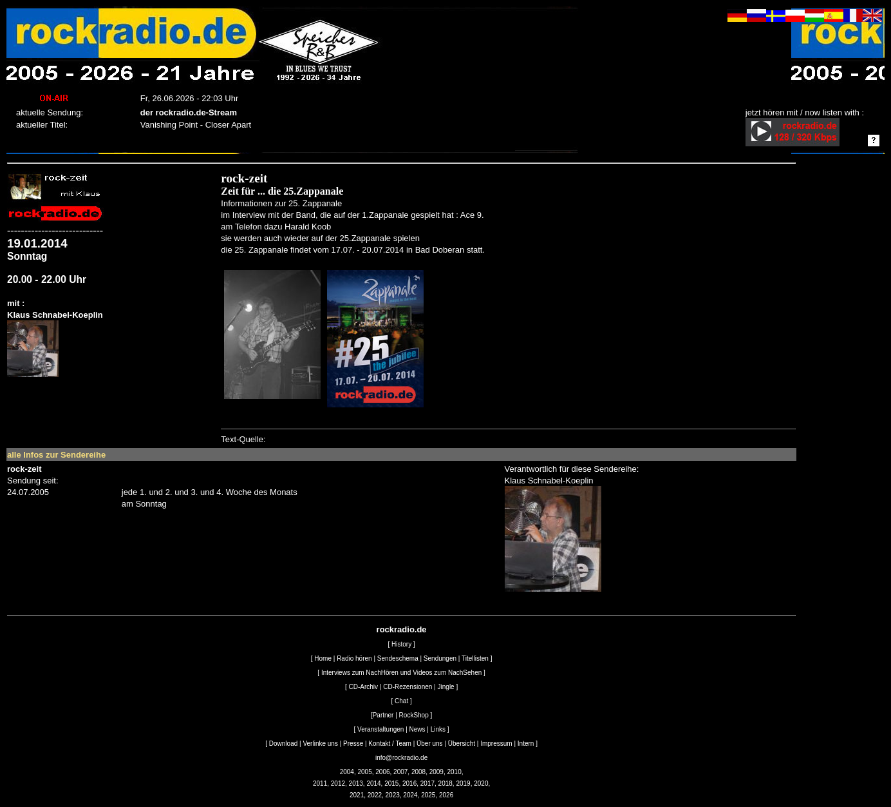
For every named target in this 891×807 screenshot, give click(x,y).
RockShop (414, 715)
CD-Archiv (364, 686)
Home (323, 658)
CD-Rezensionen (407, 686)
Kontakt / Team (389, 743)
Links (438, 729)
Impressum (496, 743)
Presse (353, 743)
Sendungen (440, 658)
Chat (401, 701)
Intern (526, 743)
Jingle (446, 686)
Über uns (430, 743)
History (401, 644)
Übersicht (461, 743)
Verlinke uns (320, 743)
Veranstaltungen (380, 729)
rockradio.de (402, 629)
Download (283, 743)
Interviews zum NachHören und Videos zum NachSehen (401, 672)
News (417, 729)
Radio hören (354, 658)
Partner (383, 715)
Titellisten (475, 658)
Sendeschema (397, 658)
